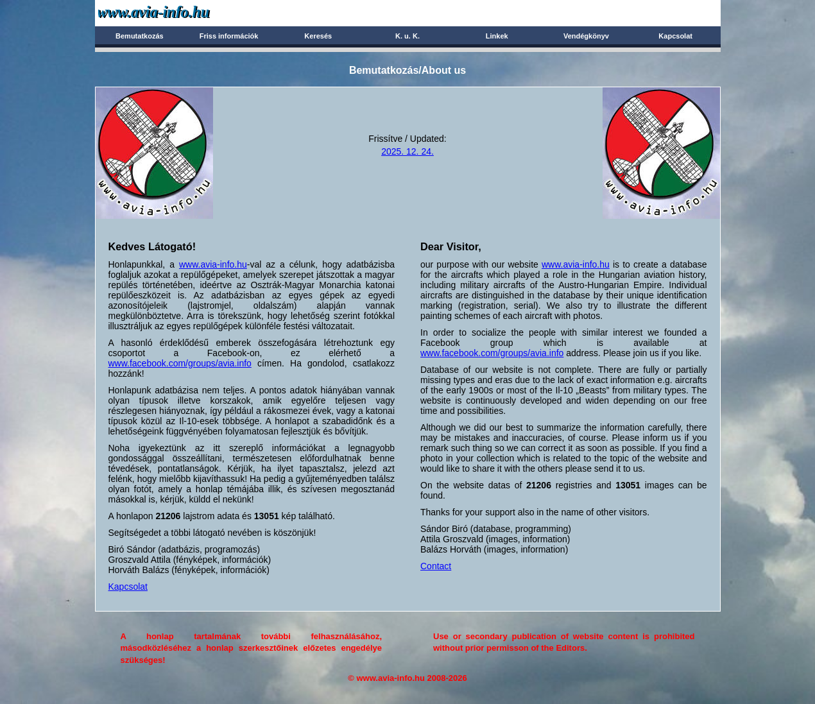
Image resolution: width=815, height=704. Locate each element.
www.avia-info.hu (213, 264)
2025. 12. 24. (407, 151)
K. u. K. (407, 36)
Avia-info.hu (176, 12)
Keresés (318, 36)
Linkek (497, 36)
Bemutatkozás (140, 36)
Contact (435, 566)
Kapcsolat (675, 36)
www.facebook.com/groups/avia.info (180, 363)
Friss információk (229, 36)
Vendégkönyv (586, 36)
